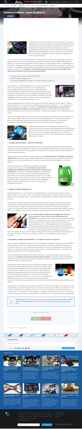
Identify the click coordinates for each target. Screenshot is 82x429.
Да (36, 318)
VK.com (16, 348)
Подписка (47, 425)
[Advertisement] (41, 30)
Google (28, 348)
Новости (7, 5)
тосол (60, 105)
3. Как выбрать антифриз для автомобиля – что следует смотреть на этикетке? (32, 80)
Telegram (29, 301)
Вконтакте (58, 299)
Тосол (31, 327)
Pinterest (70, 299)
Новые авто (52, 5)
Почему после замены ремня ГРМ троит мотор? (11, 396)
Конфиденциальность (60, 413)
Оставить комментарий (68, 348)
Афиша (28, 5)
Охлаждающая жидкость (22, 327)
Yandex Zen (19, 301)
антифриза (34, 197)
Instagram (64, 299)
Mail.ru (21, 348)
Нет (46, 318)
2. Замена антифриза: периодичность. (20, 78)
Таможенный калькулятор (41, 5)
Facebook (52, 299)
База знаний (21, 5)
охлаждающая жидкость (18, 59)
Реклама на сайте (59, 415)
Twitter (24, 301)
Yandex (26, 348)
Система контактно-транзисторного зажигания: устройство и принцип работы (31, 369)
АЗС (33, 5)
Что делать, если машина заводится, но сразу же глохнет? (11, 369)
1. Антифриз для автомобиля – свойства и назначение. (25, 76)
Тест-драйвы (14, 5)
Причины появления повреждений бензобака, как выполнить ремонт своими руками (69, 370)
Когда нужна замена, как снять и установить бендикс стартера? (50, 369)
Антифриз (13, 327)
